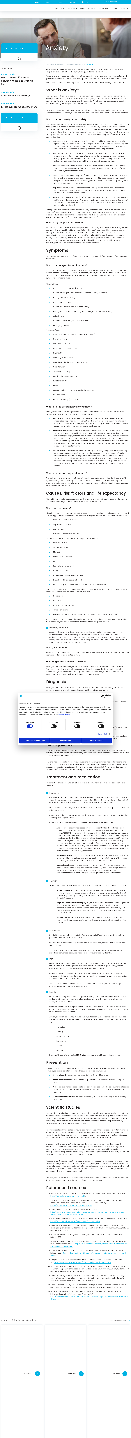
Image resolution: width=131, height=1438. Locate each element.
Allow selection (65, 740)
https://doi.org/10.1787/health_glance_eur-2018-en (71, 1205)
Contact (72, 2)
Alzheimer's (7, 92)
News (37, 2)
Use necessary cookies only (34, 740)
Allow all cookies (96, 740)
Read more (28, 1374)
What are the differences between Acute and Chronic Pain (17, 81)
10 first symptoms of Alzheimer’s (19, 106)
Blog (47, 2)
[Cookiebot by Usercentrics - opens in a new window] (102, 696)
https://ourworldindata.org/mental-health (67, 1196)
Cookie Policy (64, 715)
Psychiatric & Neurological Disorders (71, 64)
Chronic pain (8, 74)
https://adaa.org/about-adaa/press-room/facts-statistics (75, 1221)
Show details (103, 734)
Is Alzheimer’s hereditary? (15, 95)
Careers (59, 2)
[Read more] (37, 1373)
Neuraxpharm (51, 64)
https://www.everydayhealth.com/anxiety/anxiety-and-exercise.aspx (82, 1262)
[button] (110, 2)
